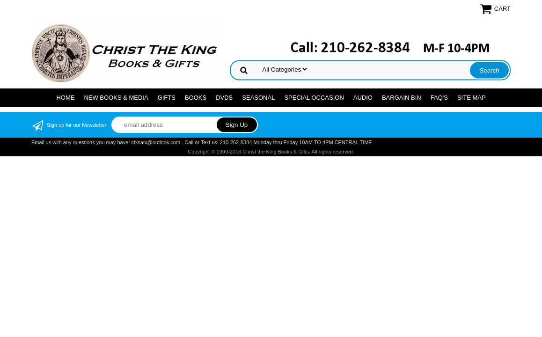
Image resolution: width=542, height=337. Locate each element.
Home (65, 97)
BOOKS (195, 97)
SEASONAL (258, 97)
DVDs (224, 97)
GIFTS (167, 97)
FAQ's (439, 97)
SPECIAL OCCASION (314, 97)
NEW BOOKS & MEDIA (116, 97)
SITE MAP (471, 97)
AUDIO (363, 97)
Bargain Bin (401, 97)
